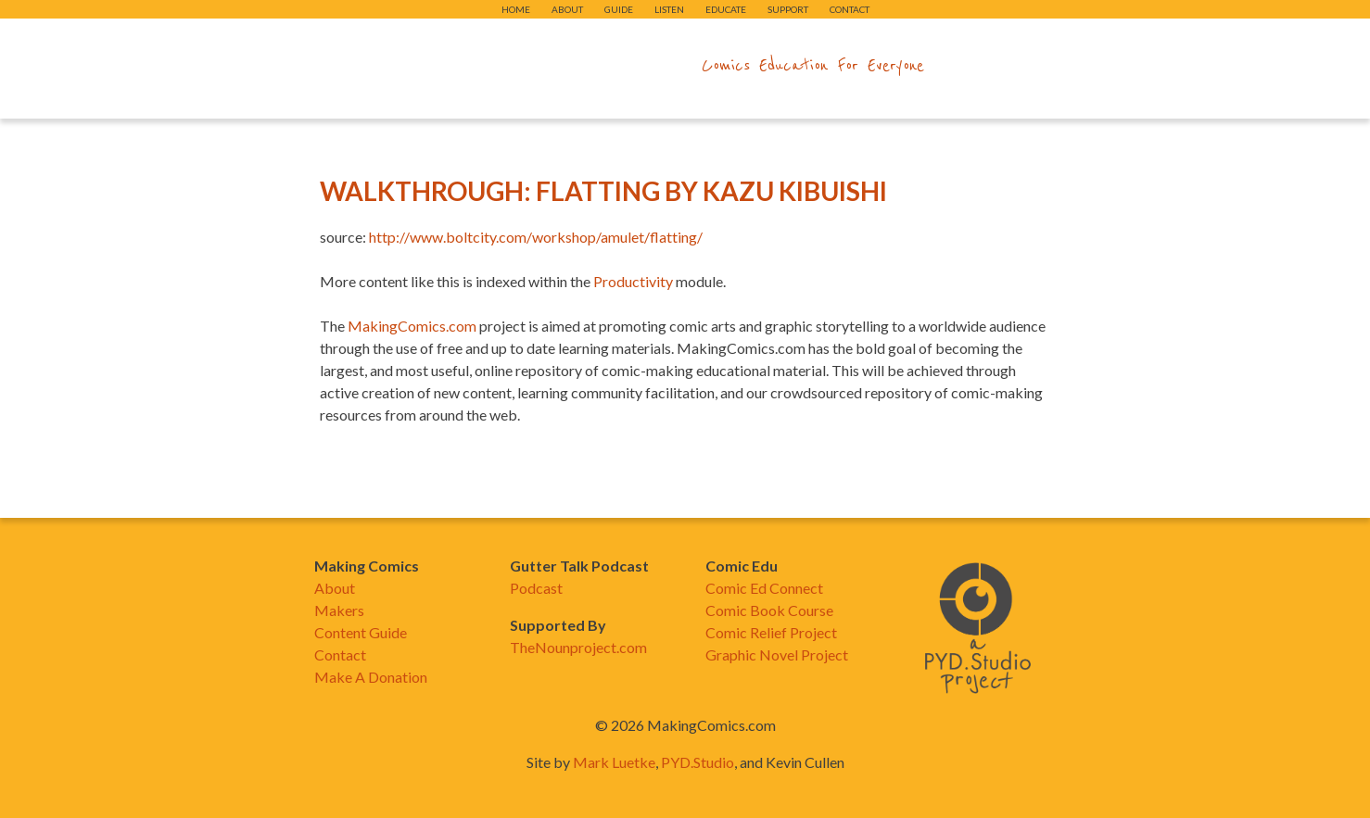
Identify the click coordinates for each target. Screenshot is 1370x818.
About (567, 9)
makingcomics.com (577, 65)
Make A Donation (370, 677)
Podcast (536, 588)
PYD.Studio (697, 762)
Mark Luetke (614, 762)
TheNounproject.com (578, 647)
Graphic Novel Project (776, 654)
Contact (849, 9)
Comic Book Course (769, 610)
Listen (669, 9)
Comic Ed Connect (764, 588)
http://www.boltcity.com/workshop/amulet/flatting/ (536, 236)
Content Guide (360, 632)
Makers (339, 610)
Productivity (633, 281)
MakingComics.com (412, 325)
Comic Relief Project (771, 632)
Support (787, 9)
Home (515, 9)
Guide (618, 9)
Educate (725, 9)
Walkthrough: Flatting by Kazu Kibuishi (603, 191)
